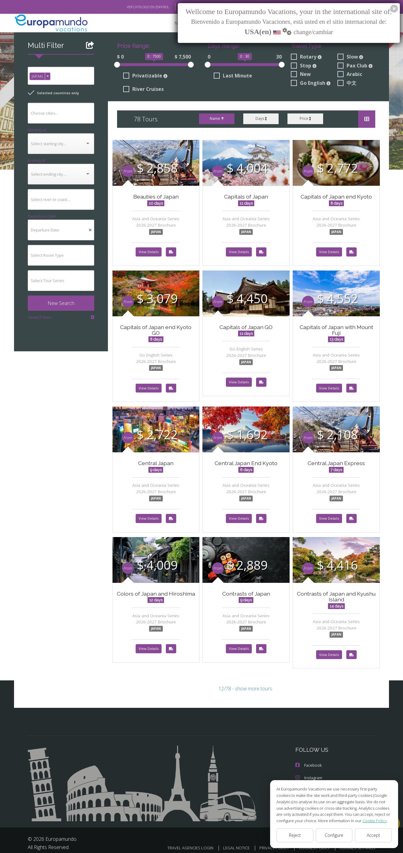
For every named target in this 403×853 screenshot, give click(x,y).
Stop (303, 66)
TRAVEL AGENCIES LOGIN (182, 842)
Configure (334, 835)
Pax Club (355, 66)
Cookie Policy (370, 820)
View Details (148, 253)
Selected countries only (51, 93)
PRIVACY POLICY (269, 842)
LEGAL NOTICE (230, 842)
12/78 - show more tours (245, 684)
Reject (295, 835)
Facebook (308, 760)
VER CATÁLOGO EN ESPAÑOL (134, 7)
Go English (311, 84)
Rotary (306, 57)
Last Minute (232, 76)
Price (305, 119)
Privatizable (144, 76)
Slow (350, 57)
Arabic (349, 75)
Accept (373, 835)
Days (260, 119)
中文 (346, 84)
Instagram (308, 773)
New (300, 75)
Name (216, 119)
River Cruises (143, 90)
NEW (173, 23)
